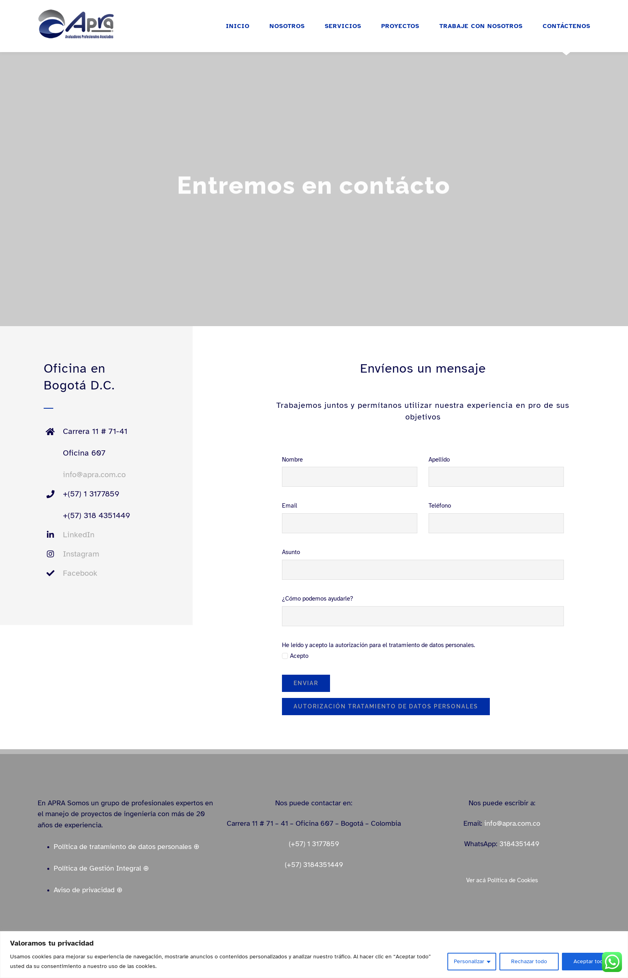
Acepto (299, 655)
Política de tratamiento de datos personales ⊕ (126, 846)
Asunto (291, 552)
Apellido (439, 459)
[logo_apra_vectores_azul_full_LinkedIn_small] (76, 11)
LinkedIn (79, 535)
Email (289, 505)
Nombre (292, 459)
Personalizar (469, 961)
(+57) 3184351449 (314, 864)
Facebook (80, 573)
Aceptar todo (590, 961)
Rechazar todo (529, 961)
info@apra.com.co (94, 475)
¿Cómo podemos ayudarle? (317, 598)
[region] (314, 954)
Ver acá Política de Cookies (502, 880)
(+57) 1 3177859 (314, 843)
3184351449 (519, 843)
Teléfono (440, 505)
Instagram (81, 554)
